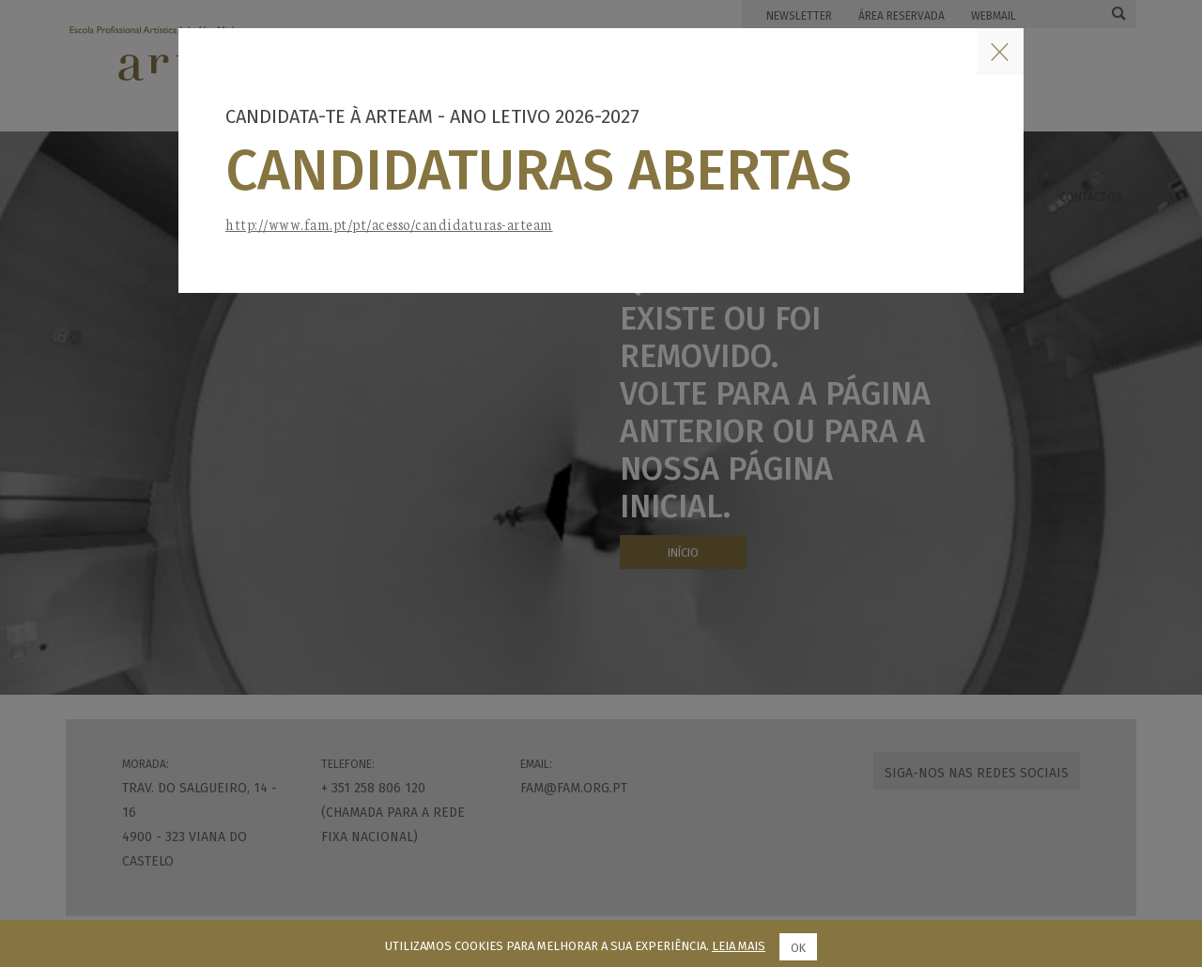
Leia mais (738, 946)
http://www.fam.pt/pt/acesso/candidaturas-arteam (389, 224)
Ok (799, 948)
